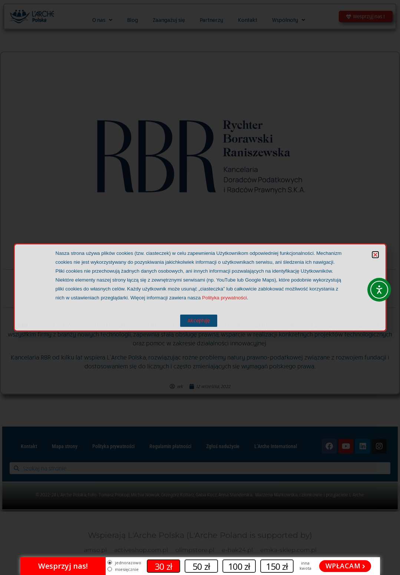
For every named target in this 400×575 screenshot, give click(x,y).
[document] (200, 287)
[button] (375, 254)
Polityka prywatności (224, 297)
